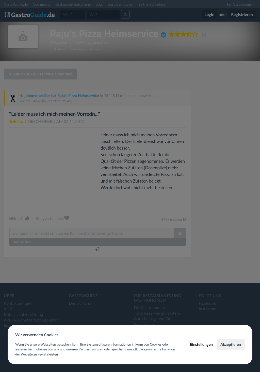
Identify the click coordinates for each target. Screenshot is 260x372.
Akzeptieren (230, 344)
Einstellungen (201, 344)
